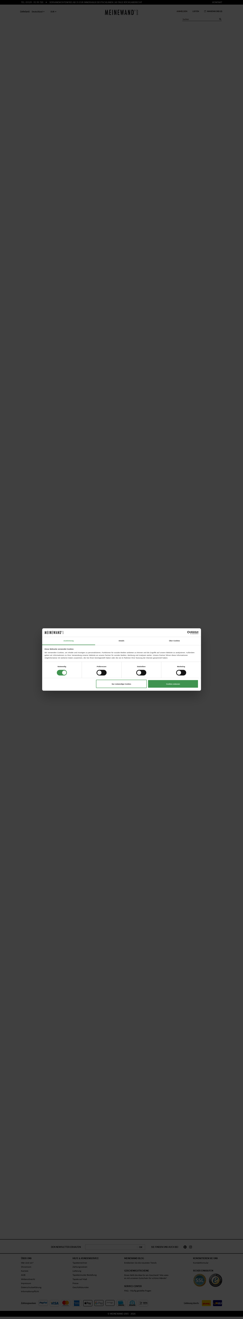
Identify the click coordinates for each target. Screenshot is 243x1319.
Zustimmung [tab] (69, 641)
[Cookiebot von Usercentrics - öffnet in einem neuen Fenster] (182, 632)
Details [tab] (121, 641)
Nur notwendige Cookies (121, 684)
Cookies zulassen (173, 684)
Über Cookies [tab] (174, 641)
